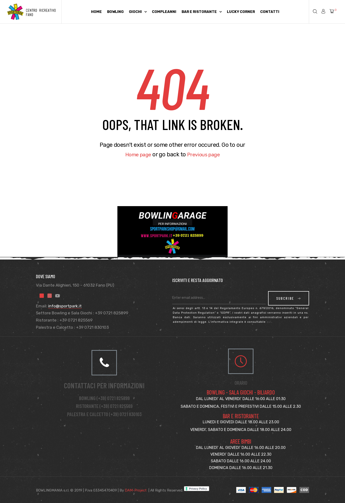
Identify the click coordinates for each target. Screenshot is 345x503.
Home (96, 12)
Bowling (115, 12)
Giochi (138, 12)
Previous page (205, 154)
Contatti (269, 12)
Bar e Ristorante (202, 12)
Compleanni (164, 12)
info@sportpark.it (65, 306)
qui (269, 321)
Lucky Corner (241, 12)
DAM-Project (136, 490)
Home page (136, 154)
